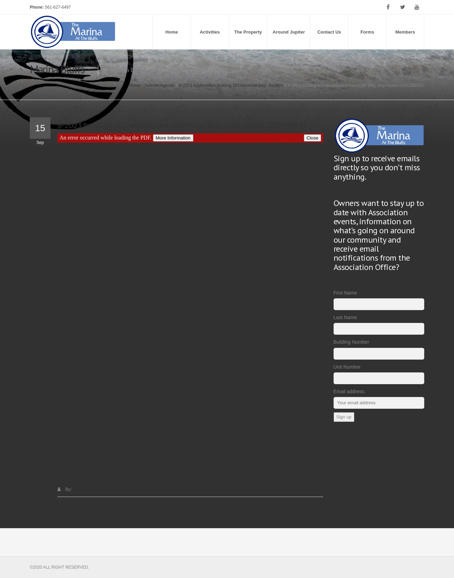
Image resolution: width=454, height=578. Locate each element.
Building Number (352, 342)
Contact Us (329, 32)
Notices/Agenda (159, 85)
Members (405, 32)
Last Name (345, 317)
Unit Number (347, 367)
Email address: (350, 391)
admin (79, 489)
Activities (210, 32)
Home (171, 32)
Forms (367, 32)
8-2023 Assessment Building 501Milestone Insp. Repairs (231, 85)
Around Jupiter (289, 32)
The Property (248, 32)
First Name (345, 293)
